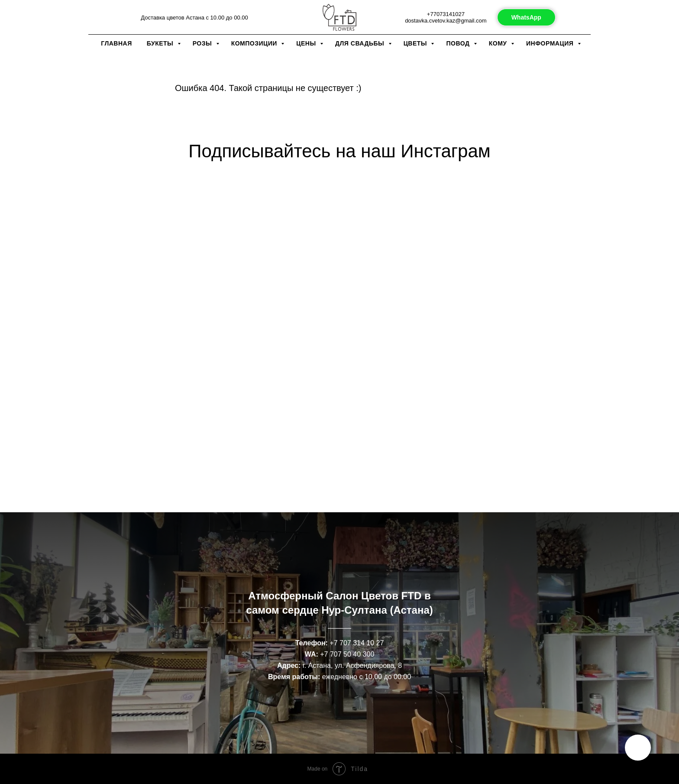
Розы (203, 43)
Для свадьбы (360, 43)
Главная (116, 43)
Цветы (416, 43)
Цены (307, 43)
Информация (551, 43)
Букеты (161, 43)
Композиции (255, 43)
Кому (499, 43)
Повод (458, 43)
